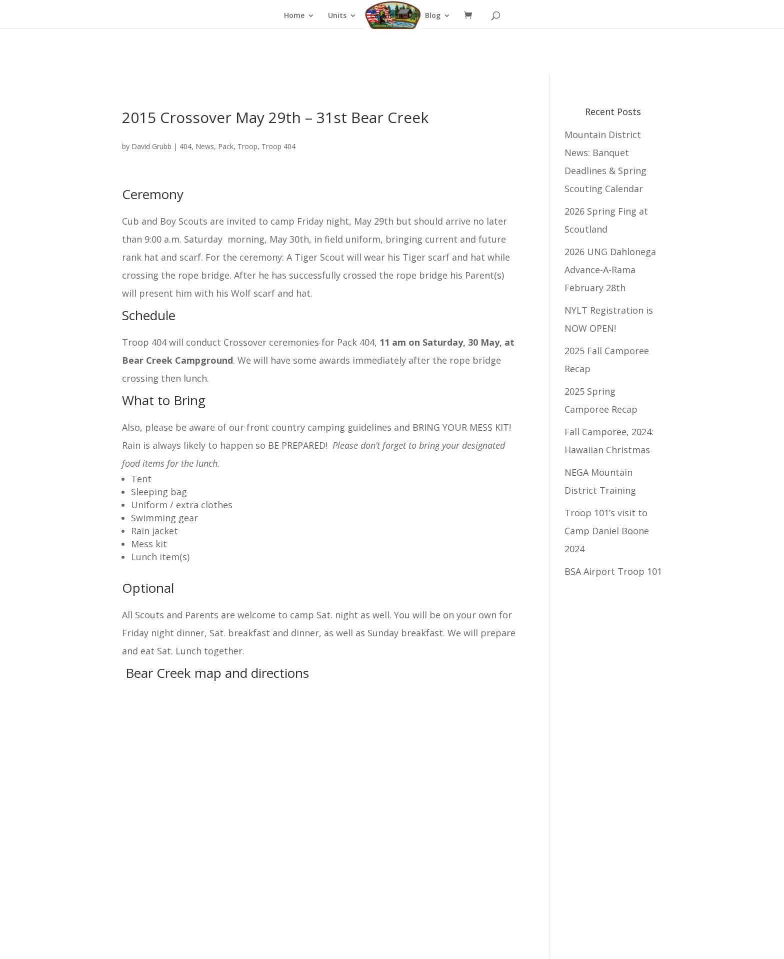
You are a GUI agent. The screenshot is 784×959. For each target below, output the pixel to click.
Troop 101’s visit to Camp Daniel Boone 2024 (606, 531)
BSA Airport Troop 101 (613, 571)
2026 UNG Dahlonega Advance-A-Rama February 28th (610, 270)
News (205, 146)
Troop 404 (279, 146)
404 (186, 146)
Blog (432, 16)
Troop (248, 146)
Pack (226, 146)
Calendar (386, 16)
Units (337, 16)
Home (294, 16)
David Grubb (152, 146)
